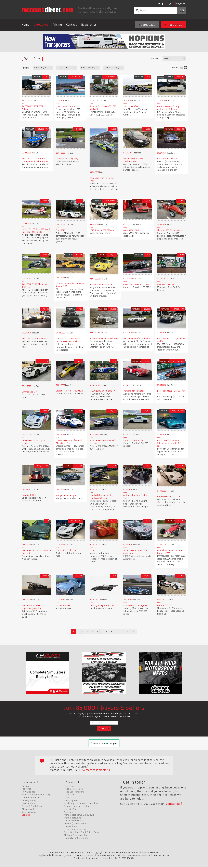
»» (133, 631)
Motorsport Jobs (72, 817)
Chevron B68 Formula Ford (170, 230)
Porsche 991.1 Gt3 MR (167, 158)
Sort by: (154, 58)
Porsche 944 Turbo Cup (134, 391)
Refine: (25, 68)
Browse (26, 786)
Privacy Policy (29, 800)
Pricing (57, 24)
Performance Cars (73, 820)
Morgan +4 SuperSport (66, 495)
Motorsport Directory (75, 829)
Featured (26, 789)
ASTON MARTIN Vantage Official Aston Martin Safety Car (170, 443)
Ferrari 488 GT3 (29, 495)
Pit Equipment (71, 800)
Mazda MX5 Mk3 (131, 230)
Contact (71, 24)
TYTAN (92, 550)
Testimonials (28, 803)
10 (117, 631)
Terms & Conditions (32, 806)
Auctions (68, 812)
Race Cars (69, 786)
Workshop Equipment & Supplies (81, 803)
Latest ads (147, 24)
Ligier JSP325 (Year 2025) (67, 106)
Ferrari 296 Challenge (66, 550)
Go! (182, 10)
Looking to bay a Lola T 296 (102, 605)
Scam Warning (29, 812)
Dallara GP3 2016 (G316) (67, 158)
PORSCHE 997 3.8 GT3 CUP (168, 496)
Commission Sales (31, 797)
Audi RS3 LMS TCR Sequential (35, 339)
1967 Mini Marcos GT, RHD (102, 285)
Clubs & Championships (76, 835)
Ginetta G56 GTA (29, 392)
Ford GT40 (60, 230)
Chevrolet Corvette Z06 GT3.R (137, 284)
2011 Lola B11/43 (130, 106)
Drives (67, 797)
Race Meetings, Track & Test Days (81, 832)
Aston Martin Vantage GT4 (135, 605)
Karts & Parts (71, 809)
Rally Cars (69, 794)
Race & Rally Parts (73, 789)
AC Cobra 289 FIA (63, 605)
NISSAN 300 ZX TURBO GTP (102, 391)
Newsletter (88, 24)
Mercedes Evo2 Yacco (167, 284)
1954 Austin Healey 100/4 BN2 (104, 338)
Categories (41, 24)
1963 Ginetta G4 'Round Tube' (136, 338)
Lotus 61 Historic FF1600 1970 (69, 391)
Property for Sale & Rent (76, 838)
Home (25, 24)
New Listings (28, 791)
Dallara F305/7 (164, 605)
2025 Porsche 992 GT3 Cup (102, 230)
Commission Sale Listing (76, 806)
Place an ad (173, 24)
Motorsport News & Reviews (79, 815)
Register (180, 3)
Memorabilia (71, 826)
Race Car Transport (74, 791)
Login (169, 3)
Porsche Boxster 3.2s (133, 440)
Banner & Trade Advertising (36, 794)
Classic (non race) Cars (76, 823)
